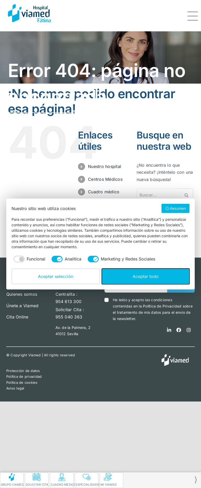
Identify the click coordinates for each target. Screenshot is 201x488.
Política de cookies (22, 382)
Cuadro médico (103, 191)
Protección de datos (23, 371)
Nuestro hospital (104, 166)
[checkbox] (28, 259)
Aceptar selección (55, 276)
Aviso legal (15, 388)
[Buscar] (186, 194)
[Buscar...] (158, 194)
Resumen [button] (175, 208)
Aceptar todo (146, 276)
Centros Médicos (105, 179)
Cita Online (17, 316)
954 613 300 (68, 301)
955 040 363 (68, 316)
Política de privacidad (24, 376)
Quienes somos (21, 294)
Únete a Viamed (22, 305)
